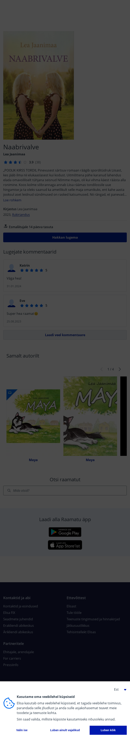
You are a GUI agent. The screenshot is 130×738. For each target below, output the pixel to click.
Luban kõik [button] (108, 730)
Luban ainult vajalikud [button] (65, 730)
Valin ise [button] (21, 730)
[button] (119, 689)
